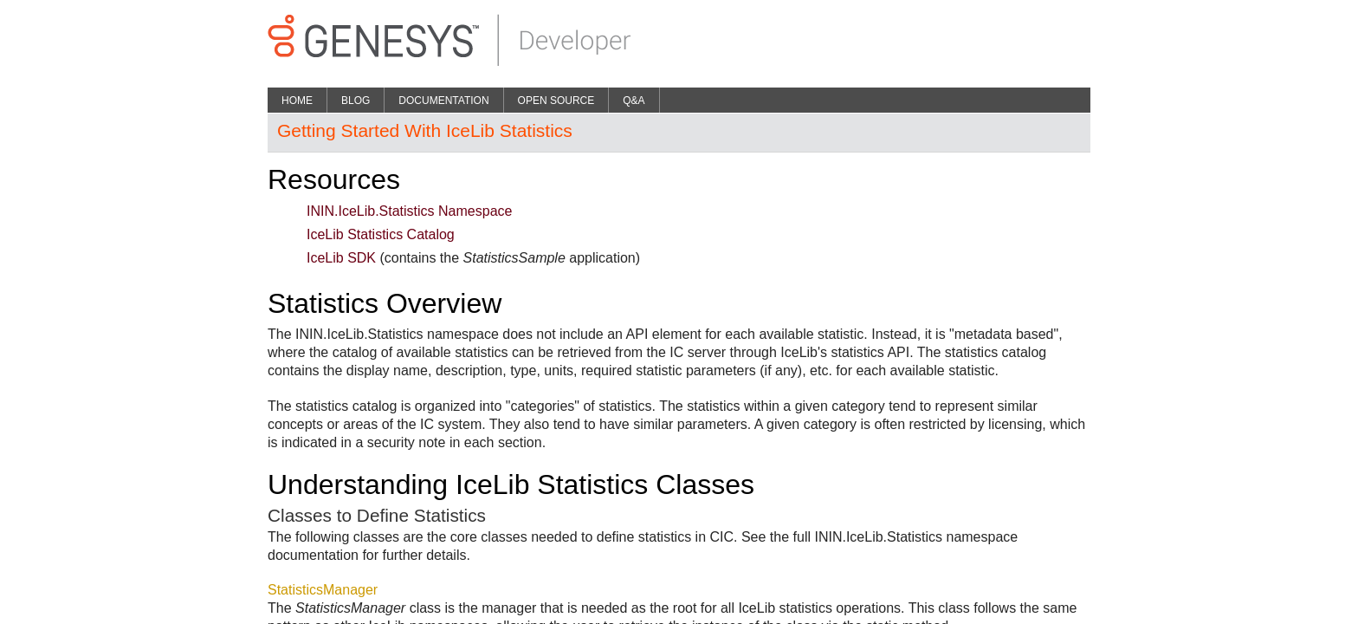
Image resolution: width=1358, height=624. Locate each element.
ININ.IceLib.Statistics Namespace (409, 211)
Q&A (633, 100)
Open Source (556, 100)
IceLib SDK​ (341, 257)
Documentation (443, 100)
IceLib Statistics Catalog (381, 234)
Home (297, 100)
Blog (355, 100)
